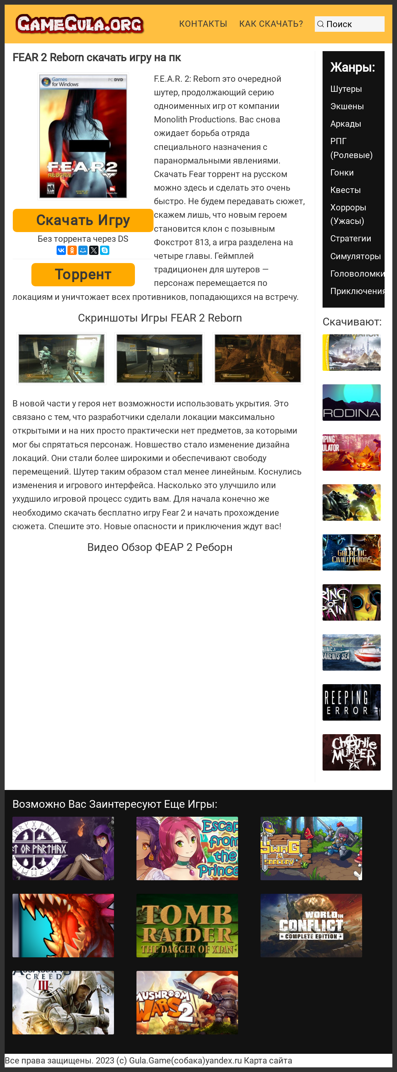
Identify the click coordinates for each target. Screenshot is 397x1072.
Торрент (83, 275)
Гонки (342, 172)
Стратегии (350, 238)
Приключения (357, 291)
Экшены (347, 106)
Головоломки (357, 274)
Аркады (345, 124)
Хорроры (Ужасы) (348, 214)
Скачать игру (83, 220)
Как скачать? (271, 24)
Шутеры (346, 89)
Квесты (345, 190)
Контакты (203, 24)
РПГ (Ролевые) (351, 148)
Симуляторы (355, 256)
